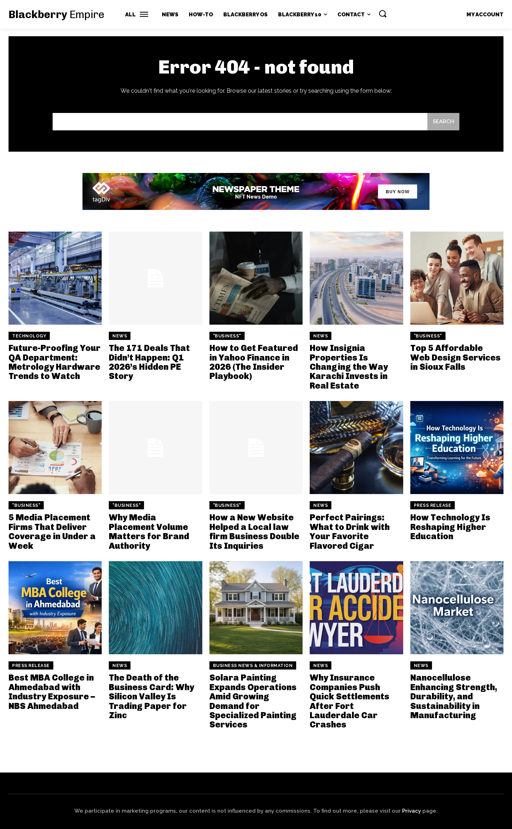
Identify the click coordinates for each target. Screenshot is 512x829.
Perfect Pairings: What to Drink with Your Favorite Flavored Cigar (350, 531)
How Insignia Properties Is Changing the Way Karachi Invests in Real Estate (349, 367)
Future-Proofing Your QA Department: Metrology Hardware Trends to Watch (55, 362)
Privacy (411, 811)
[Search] (443, 121)
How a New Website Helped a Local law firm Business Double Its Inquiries (254, 531)
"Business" (227, 336)
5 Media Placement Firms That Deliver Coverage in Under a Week (52, 531)
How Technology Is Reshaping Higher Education (450, 526)
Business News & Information (253, 665)
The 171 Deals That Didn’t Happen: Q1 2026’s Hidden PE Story (149, 362)
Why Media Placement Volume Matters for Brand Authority (149, 531)
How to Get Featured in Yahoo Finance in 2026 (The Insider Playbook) (253, 362)
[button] (382, 13)
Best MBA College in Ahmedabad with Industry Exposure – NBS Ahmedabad (52, 691)
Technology (29, 336)
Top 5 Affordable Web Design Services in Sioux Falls (455, 357)
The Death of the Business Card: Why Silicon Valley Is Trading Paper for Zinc (151, 696)
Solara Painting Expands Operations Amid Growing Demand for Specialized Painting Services (253, 701)
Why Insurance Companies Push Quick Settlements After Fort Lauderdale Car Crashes (349, 701)
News (119, 336)
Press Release (433, 505)
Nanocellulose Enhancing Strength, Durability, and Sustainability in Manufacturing (453, 696)
